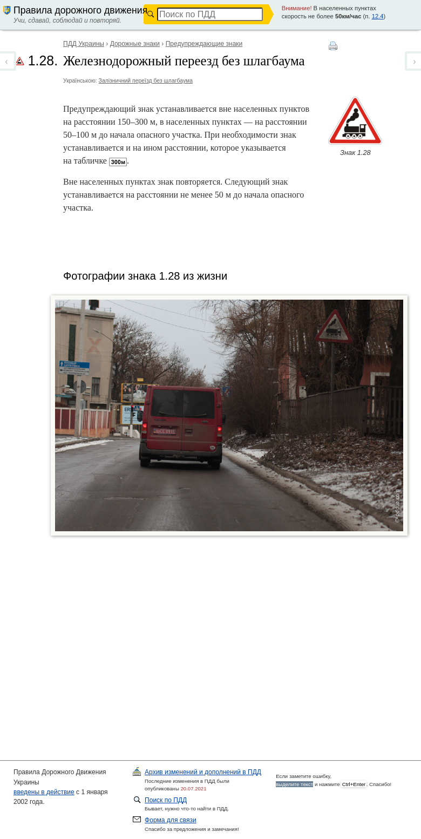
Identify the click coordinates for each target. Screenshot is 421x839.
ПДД (203, 772)
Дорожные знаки (135, 44)
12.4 (378, 16)
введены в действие (43, 792)
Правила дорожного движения (80, 10)
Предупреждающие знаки (204, 44)
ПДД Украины (83, 44)
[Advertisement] (225, 624)
